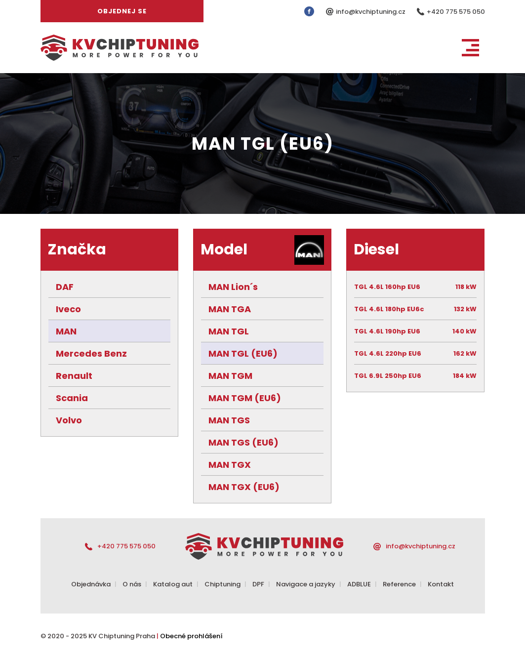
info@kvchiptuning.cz (371, 11)
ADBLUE (359, 584)
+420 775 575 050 (456, 11)
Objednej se (122, 11)
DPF (258, 584)
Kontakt (441, 584)
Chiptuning (222, 584)
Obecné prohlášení (191, 636)
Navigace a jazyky (305, 584)
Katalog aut (173, 584)
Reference (399, 584)
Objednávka (91, 584)
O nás (131, 584)
